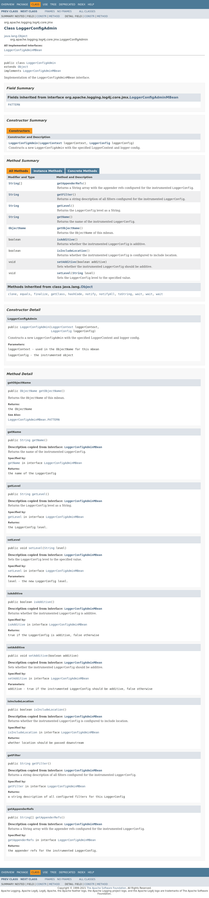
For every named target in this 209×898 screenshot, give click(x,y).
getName (63, 217)
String (14, 183)
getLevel (64, 205)
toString (125, 294)
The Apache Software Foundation (106, 888)
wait (138, 294)
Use (45, 4)
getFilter (65, 194)
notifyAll (107, 294)
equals (25, 294)
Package (22, 4)
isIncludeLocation (71, 250)
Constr (41, 16)
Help (91, 4)
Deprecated (67, 4)
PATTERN (14, 104)
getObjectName (68, 228)
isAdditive (65, 239)
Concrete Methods (82, 171)
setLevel (64, 273)
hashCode (75, 294)
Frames (50, 11)
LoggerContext (51, 143)
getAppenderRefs (70, 183)
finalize (40, 294)
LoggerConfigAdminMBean (23, 50)
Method (54, 16)
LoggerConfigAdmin (41, 63)
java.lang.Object (15, 36)
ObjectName (17, 228)
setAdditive (66, 262)
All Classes (87, 11)
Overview (7, 4)
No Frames (64, 11)
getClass (58, 294)
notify (90, 294)
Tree (53, 4)
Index (82, 4)
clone (12, 294)
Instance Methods (47, 171)
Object (23, 66)
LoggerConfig (99, 143)
